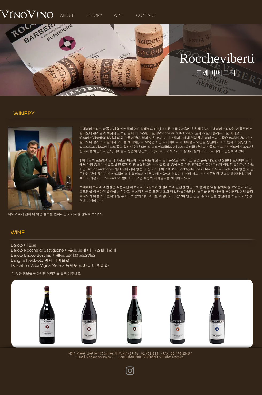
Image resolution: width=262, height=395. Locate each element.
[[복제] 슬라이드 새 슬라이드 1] (124, 89)
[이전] (8, 59)
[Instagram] (130, 370)
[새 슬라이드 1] (131, 88)
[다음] (253, 59)
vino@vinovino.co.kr (100, 357)
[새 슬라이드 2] (138, 88)
